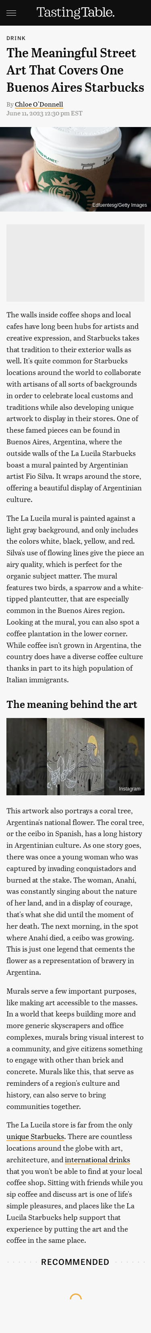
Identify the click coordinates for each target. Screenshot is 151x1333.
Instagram (130, 788)
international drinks (97, 1159)
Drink (16, 37)
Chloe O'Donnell (39, 104)
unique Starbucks (35, 1136)
